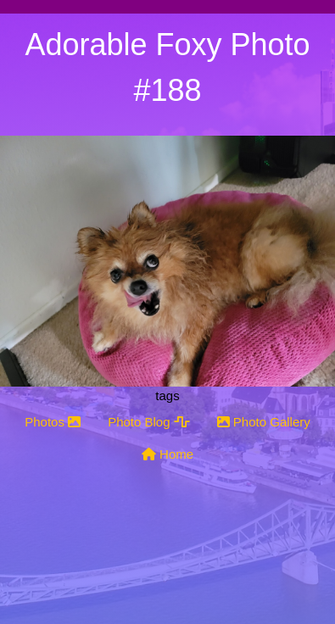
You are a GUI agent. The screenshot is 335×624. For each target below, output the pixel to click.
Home (167, 454)
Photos (53, 422)
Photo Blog (149, 422)
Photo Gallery (263, 422)
